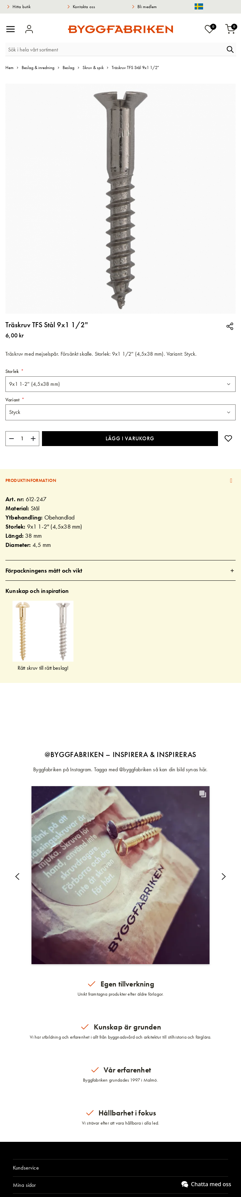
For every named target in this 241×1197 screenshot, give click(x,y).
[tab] (120, 480)
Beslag (68, 67)
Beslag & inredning (38, 67)
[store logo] (120, 29)
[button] (120, 875)
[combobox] (114, 49)
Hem (9, 67)
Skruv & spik (93, 67)
